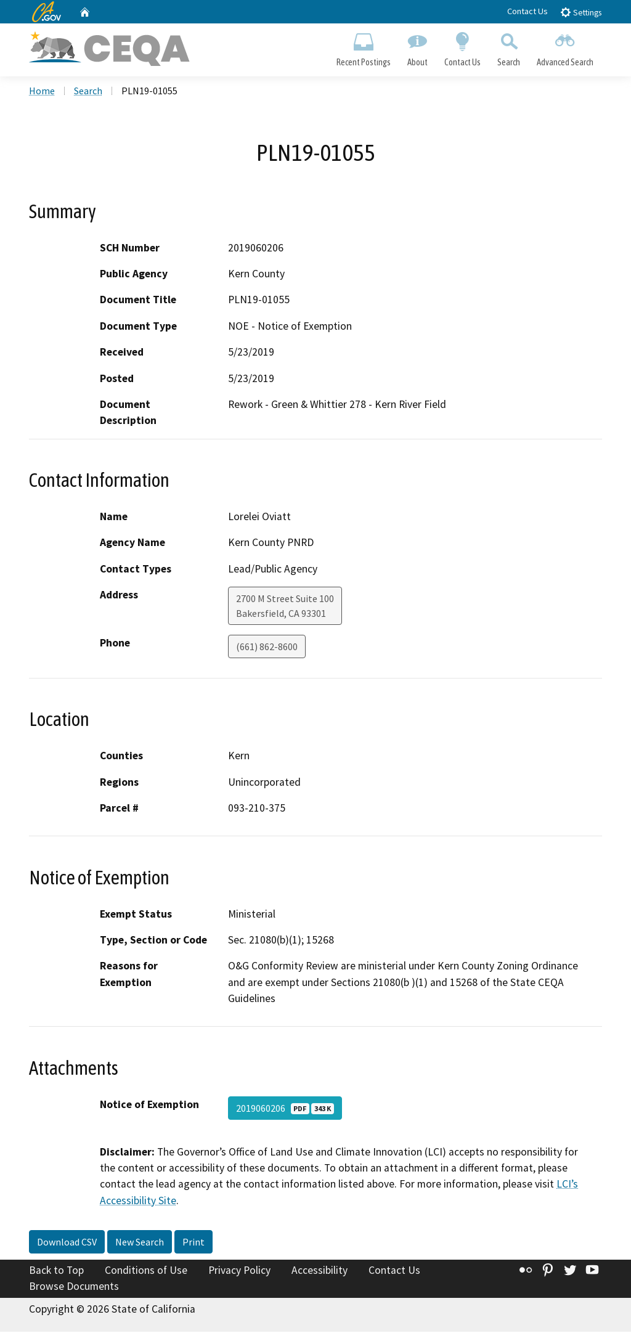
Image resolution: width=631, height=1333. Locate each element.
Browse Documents (74, 1287)
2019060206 (285, 1109)
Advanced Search (565, 46)
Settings (580, 12)
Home (42, 92)
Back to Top (56, 1271)
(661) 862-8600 (267, 648)
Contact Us (527, 11)
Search (509, 46)
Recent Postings (363, 46)
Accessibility (319, 1271)
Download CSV (67, 1243)
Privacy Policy (239, 1271)
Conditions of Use (146, 1271)
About (417, 46)
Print (193, 1243)
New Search (139, 1243)
